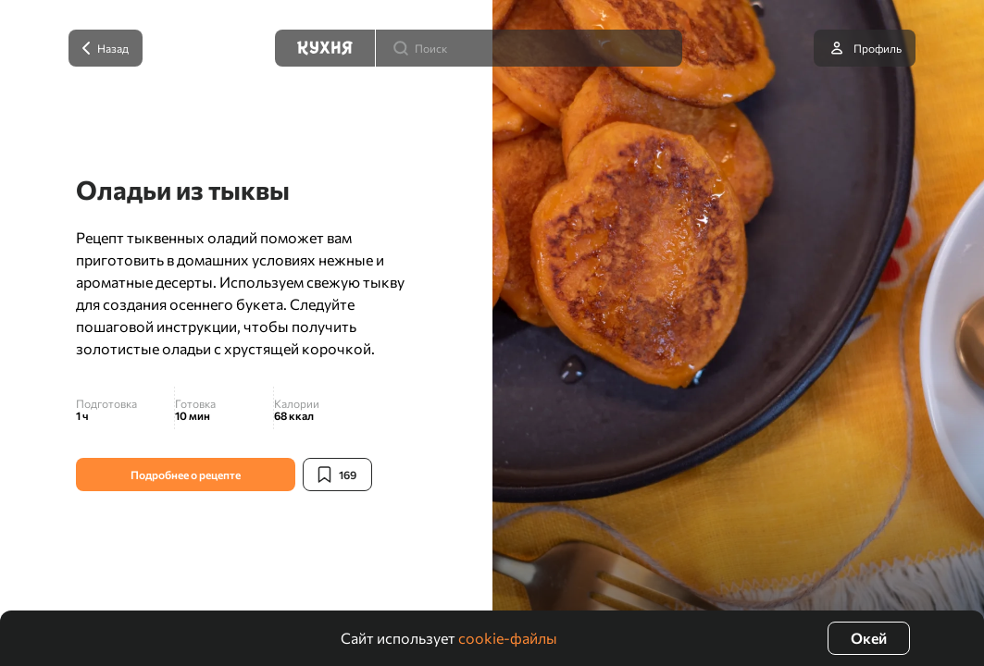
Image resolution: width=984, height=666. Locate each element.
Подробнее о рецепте (186, 474)
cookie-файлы (507, 638)
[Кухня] (325, 48)
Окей (869, 638)
